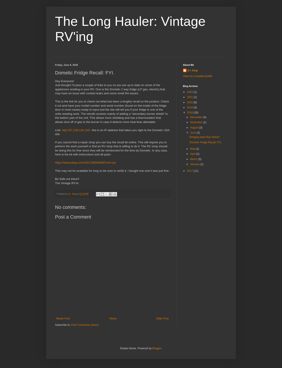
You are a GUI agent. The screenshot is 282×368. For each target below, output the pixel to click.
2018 (190, 112)
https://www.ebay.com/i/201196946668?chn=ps (85, 162)
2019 (190, 107)
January (195, 164)
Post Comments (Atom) (85, 324)
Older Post (162, 318)
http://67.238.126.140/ (76, 130)
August (194, 127)
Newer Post (63, 318)
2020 (190, 102)
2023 (190, 92)
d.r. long (192, 70)
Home (112, 318)
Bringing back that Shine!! (204, 137)
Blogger (156, 348)
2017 (190, 170)
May (193, 148)
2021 (190, 97)
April (193, 153)
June (193, 132)
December (196, 117)
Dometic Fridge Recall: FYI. (205, 142)
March (194, 159)
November (196, 122)
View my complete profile (197, 76)
